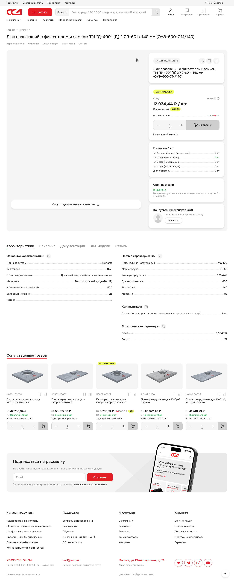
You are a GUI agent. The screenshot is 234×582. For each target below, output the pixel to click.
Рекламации (70, 526)
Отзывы (83, 43)
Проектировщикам (70, 20)
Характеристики (15, 43)
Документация (50, 43)
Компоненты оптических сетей (25, 547)
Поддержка (110, 20)
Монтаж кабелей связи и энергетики (29, 526)
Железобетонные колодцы (22, 520)
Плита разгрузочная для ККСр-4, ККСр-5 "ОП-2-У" (206, 401)
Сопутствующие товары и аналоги (76, 204)
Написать (173, 220)
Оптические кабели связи (22, 542)
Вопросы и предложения (78, 520)
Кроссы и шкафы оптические (24, 537)
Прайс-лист (53, 2)
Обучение (68, 531)
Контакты (70, 2)
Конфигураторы (128, 537)
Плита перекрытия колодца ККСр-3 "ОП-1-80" (68, 401)
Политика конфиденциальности (23, 574)
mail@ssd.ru (71, 560)
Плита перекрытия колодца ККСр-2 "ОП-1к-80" (23, 401)
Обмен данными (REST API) (79, 537)
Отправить (99, 477)
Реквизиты (12, 2)
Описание (33, 43)
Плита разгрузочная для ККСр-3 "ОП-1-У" (160, 401)
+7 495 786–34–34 (19, 560)
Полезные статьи (185, 526)
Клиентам (92, 20)
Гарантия (180, 542)
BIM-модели (68, 43)
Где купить (47, 20)
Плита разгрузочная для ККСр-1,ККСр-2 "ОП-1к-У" (111, 401)
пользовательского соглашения (90, 484)
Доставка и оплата (33, 2)
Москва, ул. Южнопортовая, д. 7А (141, 560)
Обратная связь (72, 542)
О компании (14, 20)
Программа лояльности (189, 537)
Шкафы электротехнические (24, 531)
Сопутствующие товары (27, 355)
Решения (31, 20)
